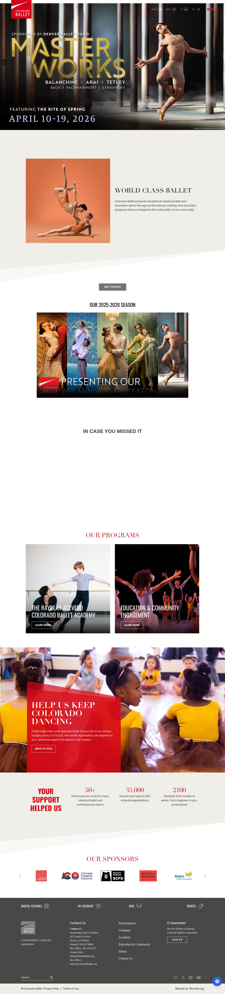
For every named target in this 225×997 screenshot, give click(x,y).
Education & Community (134, 944)
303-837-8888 (86, 944)
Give (176, 10)
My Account (157, 10)
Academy (125, 937)
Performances (127, 923)
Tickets (193, 9)
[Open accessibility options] (217, 981)
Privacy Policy (51, 988)
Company (125, 930)
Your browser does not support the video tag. (112, 355)
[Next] (216, 66)
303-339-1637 (89, 948)
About (122, 951)
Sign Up (177, 939)
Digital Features (35, 906)
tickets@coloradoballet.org (83, 964)
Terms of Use (71, 988)
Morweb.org (196, 988)
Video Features (132, 10)
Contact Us (125, 958)
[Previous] (8, 66)
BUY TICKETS (113, 287)
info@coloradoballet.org (82, 956)
